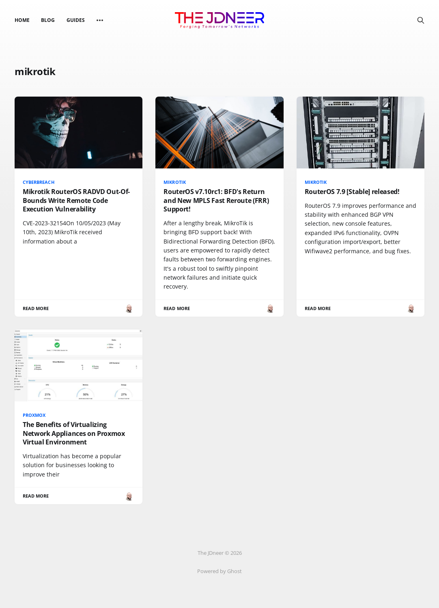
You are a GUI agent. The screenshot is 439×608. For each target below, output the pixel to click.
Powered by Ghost (219, 571)
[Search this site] (421, 20)
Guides (76, 20)
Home (22, 20)
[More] (100, 20)
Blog (48, 20)
